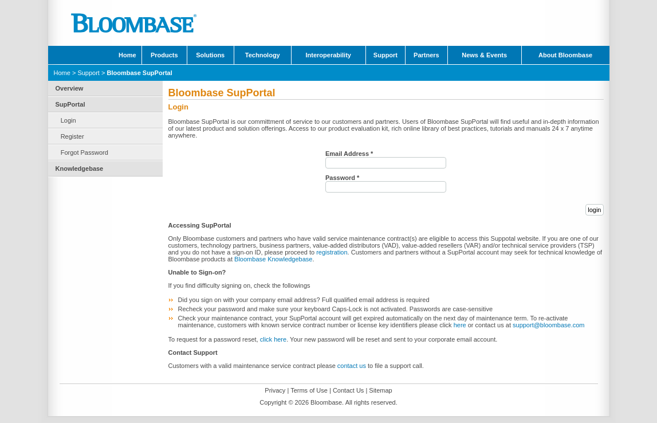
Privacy (275, 390)
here (460, 325)
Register (72, 136)
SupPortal (70, 104)
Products (164, 55)
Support (385, 55)
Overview (70, 88)
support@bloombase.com (549, 325)
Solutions (210, 55)
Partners (426, 55)
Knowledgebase (80, 168)
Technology (262, 55)
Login (68, 120)
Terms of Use (309, 390)
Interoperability (328, 55)
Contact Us (348, 390)
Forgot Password (84, 152)
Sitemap (380, 390)
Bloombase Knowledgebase (273, 259)
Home (127, 55)
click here (273, 339)
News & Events (484, 55)
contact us (351, 365)
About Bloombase (565, 55)
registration (331, 252)
